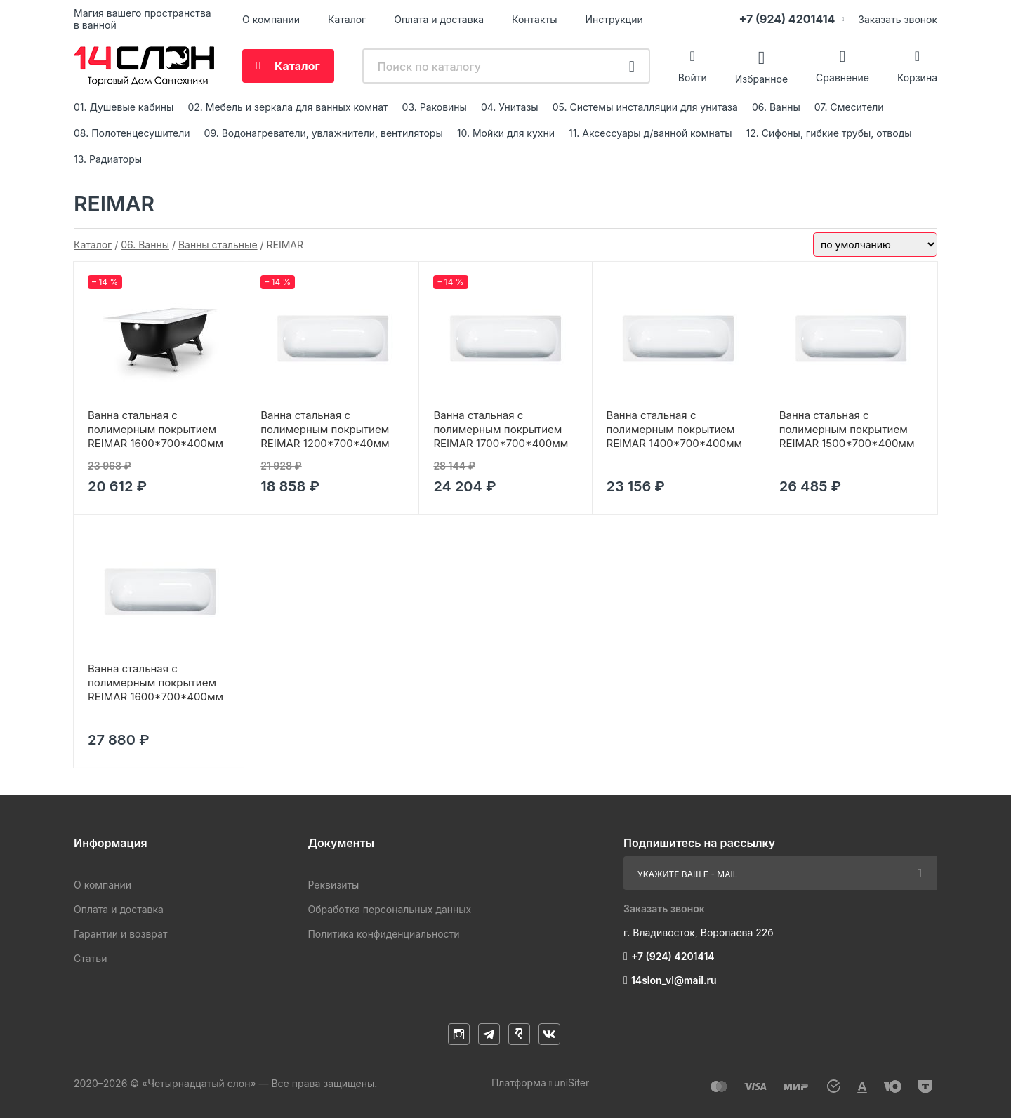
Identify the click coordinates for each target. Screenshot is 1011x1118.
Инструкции (614, 19)
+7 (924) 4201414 (787, 19)
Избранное (761, 78)
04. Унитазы (509, 107)
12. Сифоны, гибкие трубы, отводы (829, 133)
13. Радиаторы (108, 159)
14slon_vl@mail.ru (674, 980)
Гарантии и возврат (120, 934)
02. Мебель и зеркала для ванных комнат (287, 107)
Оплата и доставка (439, 19)
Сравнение (842, 78)
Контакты (534, 19)
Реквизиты (333, 885)
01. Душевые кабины (123, 107)
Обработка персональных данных (389, 909)
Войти (692, 78)
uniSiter (571, 1083)
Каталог (347, 19)
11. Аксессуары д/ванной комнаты (650, 133)
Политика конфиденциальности (383, 934)
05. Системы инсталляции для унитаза (645, 107)
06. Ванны (776, 107)
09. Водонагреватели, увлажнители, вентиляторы (323, 133)
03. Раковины (434, 107)
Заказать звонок (897, 19)
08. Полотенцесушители (132, 133)
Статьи (90, 958)
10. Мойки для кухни (506, 133)
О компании (271, 19)
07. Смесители (849, 107)
